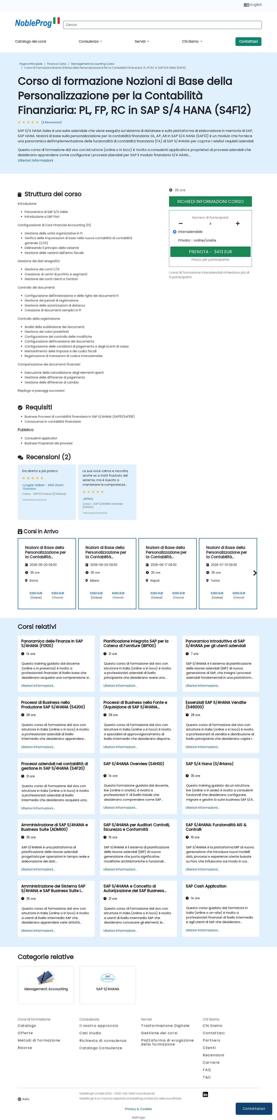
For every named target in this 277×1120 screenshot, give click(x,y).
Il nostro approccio (98, 1025)
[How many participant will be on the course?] (210, 223)
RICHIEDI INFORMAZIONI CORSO (210, 201)
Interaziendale (190, 231)
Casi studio (90, 1033)
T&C (207, 1077)
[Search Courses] (162, 25)
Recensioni (213, 1055)
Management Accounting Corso (92, 64)
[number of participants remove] (182, 223)
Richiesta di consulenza (103, 1041)
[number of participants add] (239, 223)
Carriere (211, 1062)
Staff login (138, 1117)
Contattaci (248, 41)
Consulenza (89, 41)
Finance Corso (56, 64)
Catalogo (27, 1025)
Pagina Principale (30, 64)
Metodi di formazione (39, 1040)
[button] (254, 573)
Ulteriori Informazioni (35, 160)
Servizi (140, 41)
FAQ (207, 1069)
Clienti (209, 1047)
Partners (212, 1040)
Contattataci (254, 1108)
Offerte (25, 1033)
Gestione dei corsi (159, 1033)
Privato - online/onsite (197, 240)
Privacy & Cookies (138, 1109)
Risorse (25, 1047)
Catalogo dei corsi (30, 41)
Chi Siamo (191, 41)
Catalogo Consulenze (100, 1047)
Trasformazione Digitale (165, 1025)
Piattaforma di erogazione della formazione (167, 1042)
